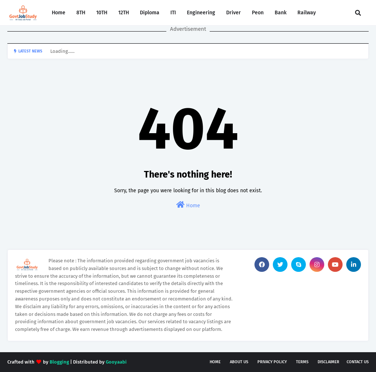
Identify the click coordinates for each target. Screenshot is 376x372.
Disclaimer (328, 362)
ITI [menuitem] (173, 13)
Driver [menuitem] (233, 13)
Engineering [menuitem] (201, 13)
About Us (239, 362)
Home (188, 205)
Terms (302, 362)
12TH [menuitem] (123, 13)
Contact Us (358, 362)
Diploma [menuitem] (149, 13)
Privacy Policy (272, 362)
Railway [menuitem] (306, 13)
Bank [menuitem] (280, 13)
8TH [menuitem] (80, 13)
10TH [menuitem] (101, 13)
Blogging (59, 362)
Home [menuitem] (58, 13)
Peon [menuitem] (258, 13)
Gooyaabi (116, 362)
